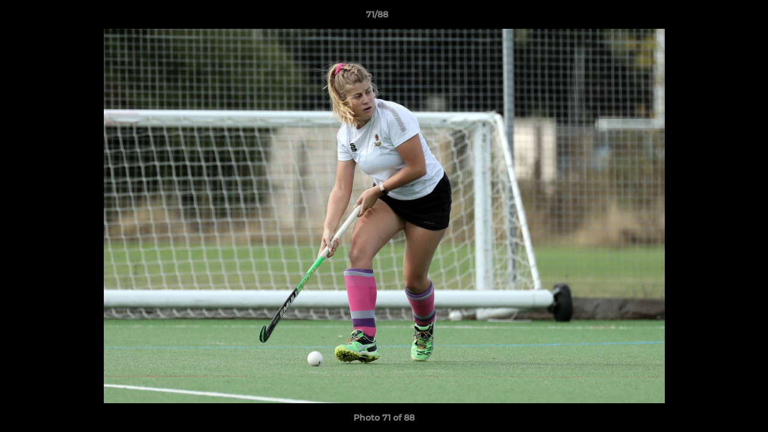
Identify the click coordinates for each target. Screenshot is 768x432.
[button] (717, 17)
